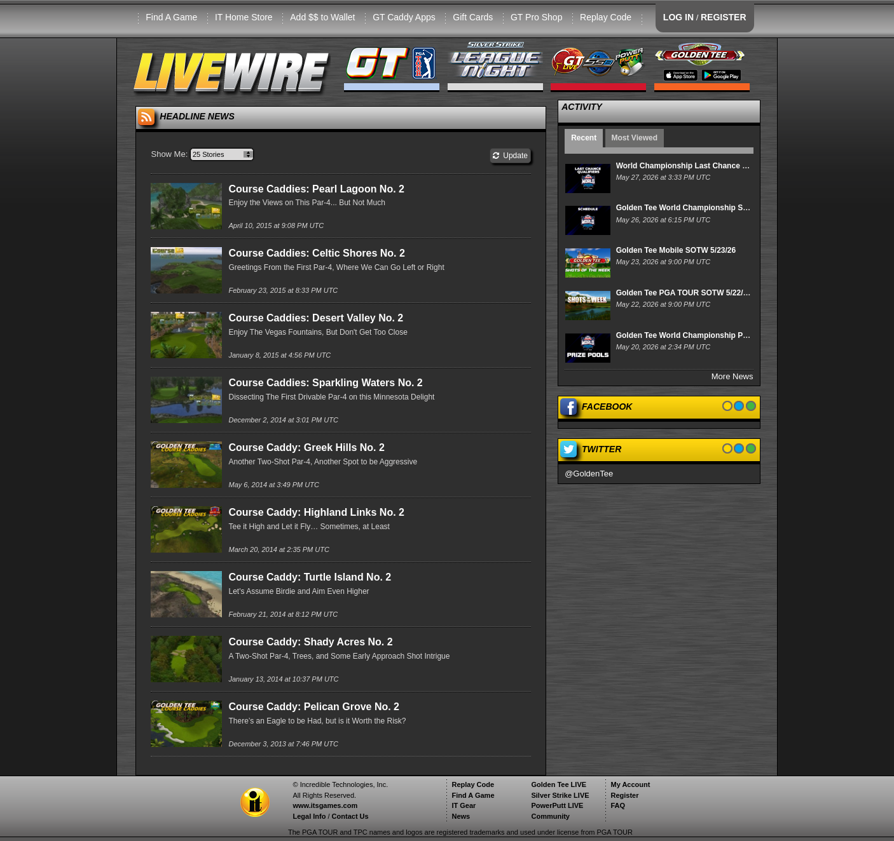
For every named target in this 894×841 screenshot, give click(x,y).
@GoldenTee (589, 473)
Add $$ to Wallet (322, 17)
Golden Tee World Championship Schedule (694, 207)
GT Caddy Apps (404, 17)
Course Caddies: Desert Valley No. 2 (315, 318)
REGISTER (723, 17)
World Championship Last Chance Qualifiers (697, 165)
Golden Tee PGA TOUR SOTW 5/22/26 (684, 292)
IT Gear (463, 805)
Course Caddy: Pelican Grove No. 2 (313, 706)
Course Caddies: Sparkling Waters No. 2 (325, 382)
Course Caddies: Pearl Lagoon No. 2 (316, 189)
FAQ (617, 805)
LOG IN (678, 17)
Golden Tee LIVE (558, 784)
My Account (630, 784)
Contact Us (350, 816)
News (460, 816)
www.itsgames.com (324, 805)
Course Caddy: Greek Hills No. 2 (306, 447)
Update (510, 155)
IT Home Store (244, 17)
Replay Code (605, 17)
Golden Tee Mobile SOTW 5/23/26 (676, 250)
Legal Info (309, 816)
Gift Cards (473, 17)
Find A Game (171, 17)
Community (550, 816)
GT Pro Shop (536, 17)
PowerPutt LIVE (557, 805)
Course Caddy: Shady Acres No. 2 (310, 641)
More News (732, 376)
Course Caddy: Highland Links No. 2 (316, 512)
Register (624, 795)
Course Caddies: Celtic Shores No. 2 (316, 253)
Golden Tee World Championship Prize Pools (697, 335)
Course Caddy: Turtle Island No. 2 (309, 577)
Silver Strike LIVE (560, 795)
